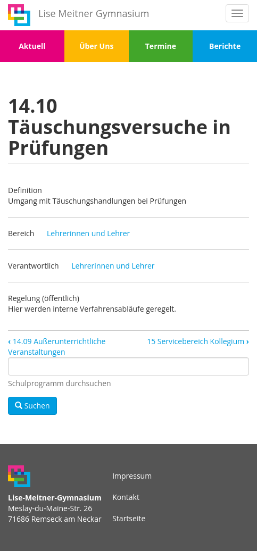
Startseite (128, 518)
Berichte (225, 46)
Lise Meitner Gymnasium (93, 13)
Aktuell (32, 46)
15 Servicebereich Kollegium (198, 341)
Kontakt (125, 497)
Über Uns (96, 46)
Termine (160, 46)
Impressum (132, 476)
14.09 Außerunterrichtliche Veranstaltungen (56, 346)
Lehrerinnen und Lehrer (88, 233)
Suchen (32, 405)
